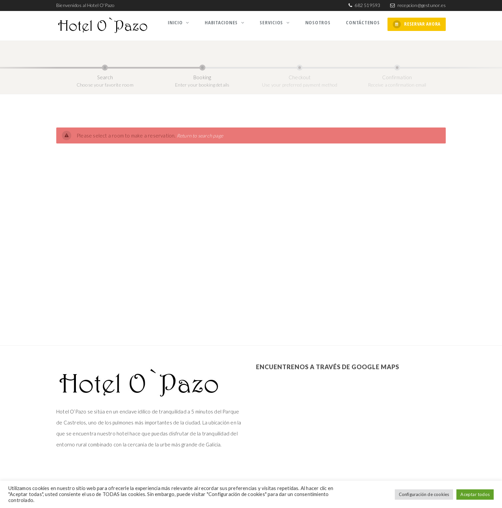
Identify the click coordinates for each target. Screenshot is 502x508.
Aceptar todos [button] (475, 494)
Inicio (186, 24)
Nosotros (321, 24)
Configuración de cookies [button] (424, 494)
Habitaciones (230, 24)
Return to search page (200, 134)
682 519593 (367, 5)
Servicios (278, 24)
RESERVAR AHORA (416, 24)
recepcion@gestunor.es (421, 5)
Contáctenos (364, 24)
